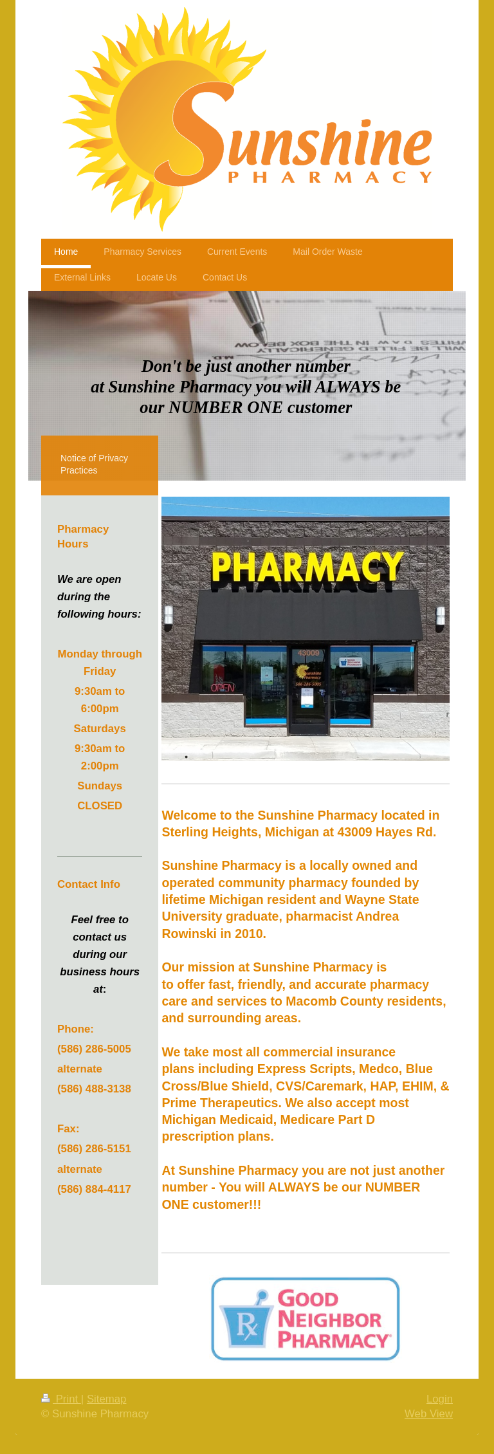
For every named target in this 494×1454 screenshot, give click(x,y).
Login (439, 1399)
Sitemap (107, 1399)
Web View (429, 1414)
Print (61, 1399)
